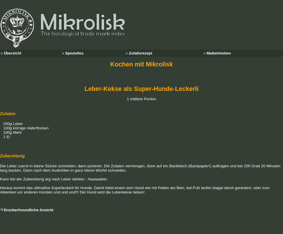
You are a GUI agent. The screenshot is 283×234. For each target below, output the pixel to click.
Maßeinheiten (219, 53)
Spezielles (74, 53)
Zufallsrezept (140, 53)
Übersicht (12, 53)
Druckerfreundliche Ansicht (28, 210)
